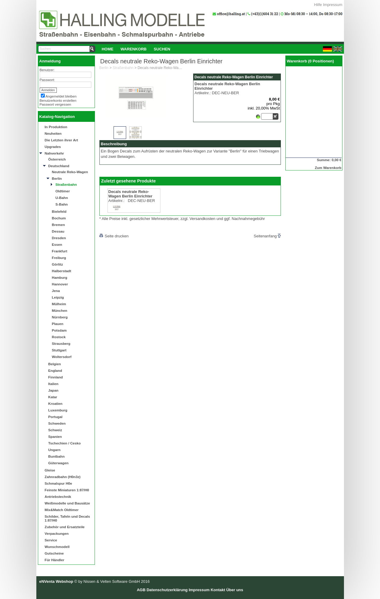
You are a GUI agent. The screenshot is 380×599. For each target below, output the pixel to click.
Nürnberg (60, 317)
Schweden (57, 423)
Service (51, 540)
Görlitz (57, 264)
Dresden (59, 238)
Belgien (54, 364)
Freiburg (59, 258)
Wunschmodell (57, 547)
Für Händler (55, 560)
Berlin (57, 178)
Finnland (55, 377)
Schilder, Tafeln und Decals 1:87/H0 (67, 518)
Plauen (57, 324)
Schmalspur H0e (58, 483)
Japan (53, 390)
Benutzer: (47, 70)
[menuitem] (107, 49)
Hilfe (318, 4)
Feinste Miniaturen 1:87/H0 (67, 490)
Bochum (59, 218)
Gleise (50, 470)
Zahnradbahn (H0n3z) (63, 477)
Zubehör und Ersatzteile (65, 527)
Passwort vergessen (55, 104)
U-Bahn (62, 198)
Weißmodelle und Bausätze (67, 503)
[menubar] (136, 49)
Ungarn (54, 450)
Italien (53, 384)
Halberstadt (61, 271)
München (59, 310)
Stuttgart (59, 350)
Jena (56, 291)
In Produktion (56, 127)
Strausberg (61, 343)
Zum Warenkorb (328, 168)
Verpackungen (57, 533)
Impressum (332, 4)
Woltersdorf (61, 357)
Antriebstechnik (58, 496)
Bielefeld (59, 211)
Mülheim (59, 304)
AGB (141, 590)
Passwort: (47, 80)
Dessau (58, 231)
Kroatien (55, 403)
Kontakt (218, 590)
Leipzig (58, 297)
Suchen (162, 49)
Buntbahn (56, 456)
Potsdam (59, 330)
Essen (57, 244)
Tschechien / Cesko (64, 443)
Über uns (234, 590)
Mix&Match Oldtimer (62, 510)
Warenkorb (133, 49)
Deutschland (58, 166)
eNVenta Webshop (56, 581)
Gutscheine (54, 553)
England (55, 370)
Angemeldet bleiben (61, 96)
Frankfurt (59, 251)
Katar (52, 397)
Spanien (55, 436)
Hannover (60, 284)
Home (107, 49)
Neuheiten (53, 133)
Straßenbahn (66, 184)
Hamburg (59, 277)
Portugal (55, 417)
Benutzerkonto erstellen (58, 100)
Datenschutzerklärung (167, 590)
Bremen (58, 225)
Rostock (59, 337)
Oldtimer (63, 191)
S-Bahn (62, 204)
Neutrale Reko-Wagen (70, 172)
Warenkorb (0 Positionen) (310, 61)
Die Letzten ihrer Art (61, 140)
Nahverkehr (54, 153)
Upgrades (53, 147)
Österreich (57, 159)
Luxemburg (58, 410)
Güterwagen (58, 463)
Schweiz (55, 430)
